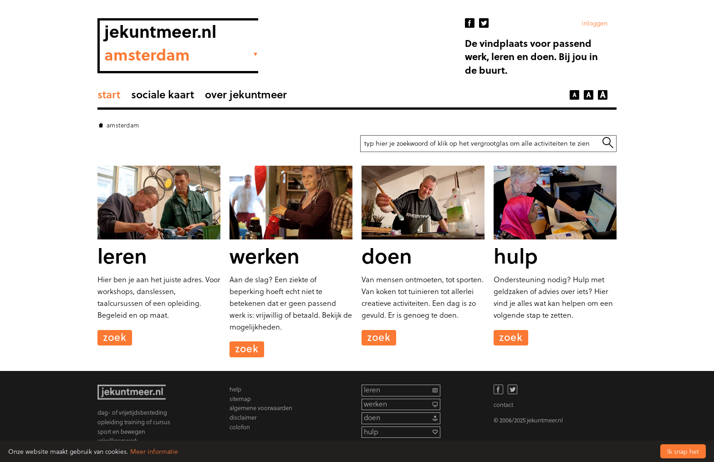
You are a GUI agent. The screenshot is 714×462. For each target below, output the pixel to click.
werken (375, 404)
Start (108, 94)
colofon (240, 426)
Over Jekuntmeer (246, 94)
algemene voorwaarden (261, 407)
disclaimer (243, 417)
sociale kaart (162, 94)
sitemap (240, 398)
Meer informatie (154, 451)
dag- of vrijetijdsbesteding (132, 412)
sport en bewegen (121, 431)
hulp (371, 432)
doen (372, 417)
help (235, 389)
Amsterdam (123, 125)
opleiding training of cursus (133, 421)
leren (372, 390)
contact (503, 404)
